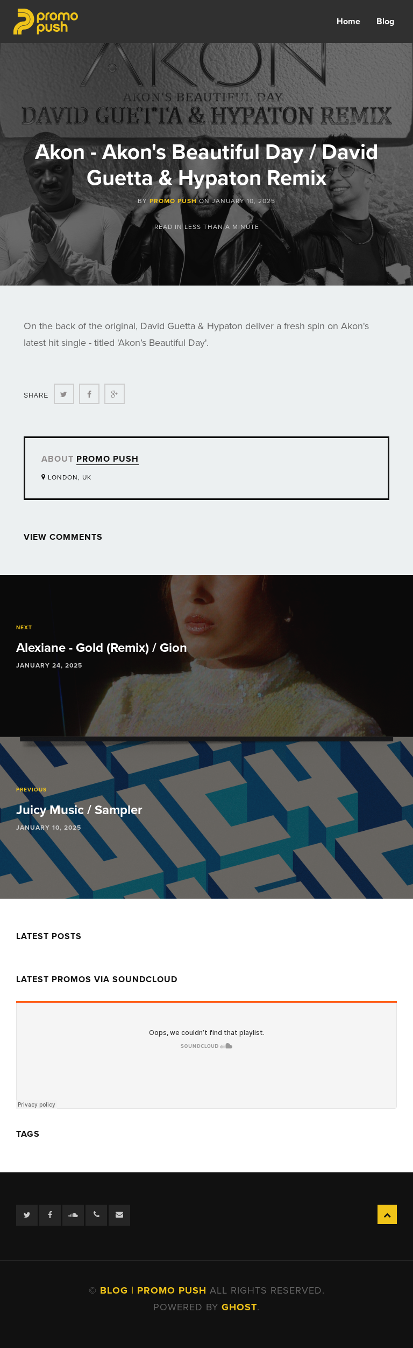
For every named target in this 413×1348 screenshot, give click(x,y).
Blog (385, 21)
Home (348, 21)
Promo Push (173, 201)
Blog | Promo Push (155, 1290)
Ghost (239, 1307)
